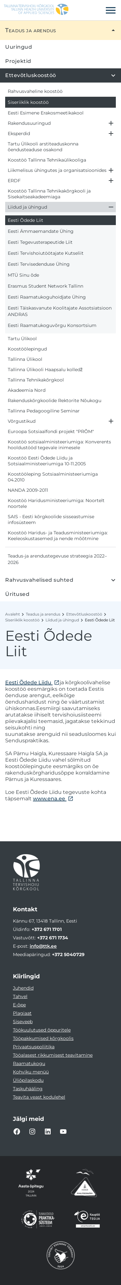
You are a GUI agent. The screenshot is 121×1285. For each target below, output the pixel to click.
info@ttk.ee (43, 946)
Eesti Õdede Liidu (29, 682)
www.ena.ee (49, 799)
